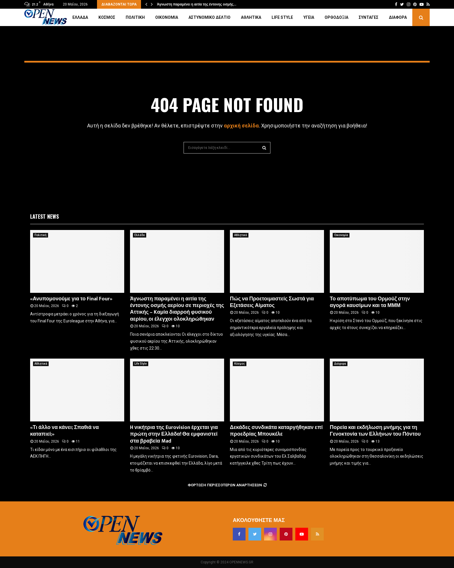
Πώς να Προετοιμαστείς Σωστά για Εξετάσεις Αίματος (272, 302)
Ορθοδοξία (336, 17)
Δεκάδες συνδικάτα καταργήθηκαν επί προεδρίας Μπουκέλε (276, 431)
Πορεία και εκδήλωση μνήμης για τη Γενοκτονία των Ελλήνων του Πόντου (375, 431)
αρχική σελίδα (241, 126)
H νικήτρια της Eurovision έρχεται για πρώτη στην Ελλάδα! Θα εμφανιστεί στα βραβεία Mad (174, 434)
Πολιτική (135, 17)
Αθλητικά (251, 17)
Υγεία (308, 17)
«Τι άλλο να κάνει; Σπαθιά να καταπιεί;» (64, 431)
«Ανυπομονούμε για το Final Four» (71, 299)
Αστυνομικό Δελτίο (209, 17)
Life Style (282, 17)
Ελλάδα (80, 17)
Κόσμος (106, 17)
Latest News (44, 216)
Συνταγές (368, 17)
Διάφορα (398, 17)
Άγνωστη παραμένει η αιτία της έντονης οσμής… (196, 4)
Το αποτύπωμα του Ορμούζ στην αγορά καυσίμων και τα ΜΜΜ (370, 302)
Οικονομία (166, 17)
